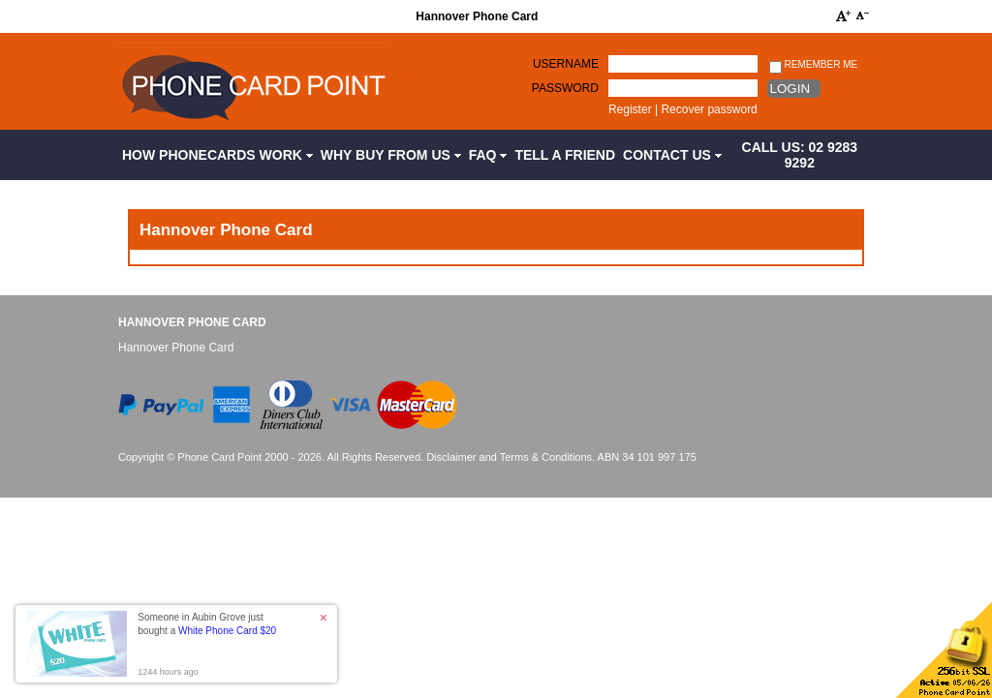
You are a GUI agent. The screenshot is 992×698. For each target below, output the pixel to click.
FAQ (488, 155)
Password (565, 88)
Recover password (709, 109)
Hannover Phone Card (192, 322)
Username (566, 64)
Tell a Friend (564, 155)
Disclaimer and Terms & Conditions (509, 457)
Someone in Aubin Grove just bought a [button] (207, 624)
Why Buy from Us (391, 155)
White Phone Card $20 (227, 630)
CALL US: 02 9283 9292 (800, 154)
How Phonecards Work (217, 155)
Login (790, 88)
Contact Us (672, 155)
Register (630, 109)
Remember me (813, 65)
